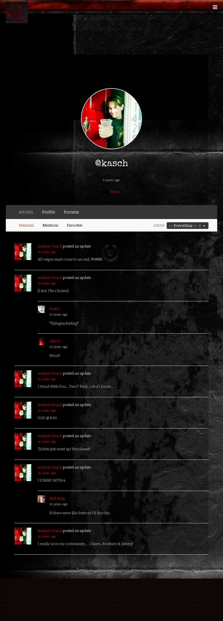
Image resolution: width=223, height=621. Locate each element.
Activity (26, 212)
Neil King (57, 498)
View (115, 191)
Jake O (54, 341)
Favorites (74, 225)
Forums (71, 212)
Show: (159, 225)
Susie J (54, 308)
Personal (26, 225)
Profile (48, 212)
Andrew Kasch (50, 246)
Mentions (50, 225)
